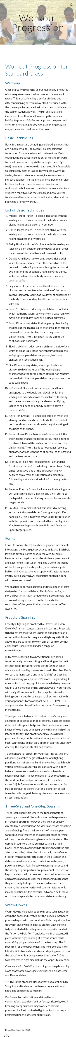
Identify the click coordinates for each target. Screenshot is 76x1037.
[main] (38, 23)
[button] (4, 5)
